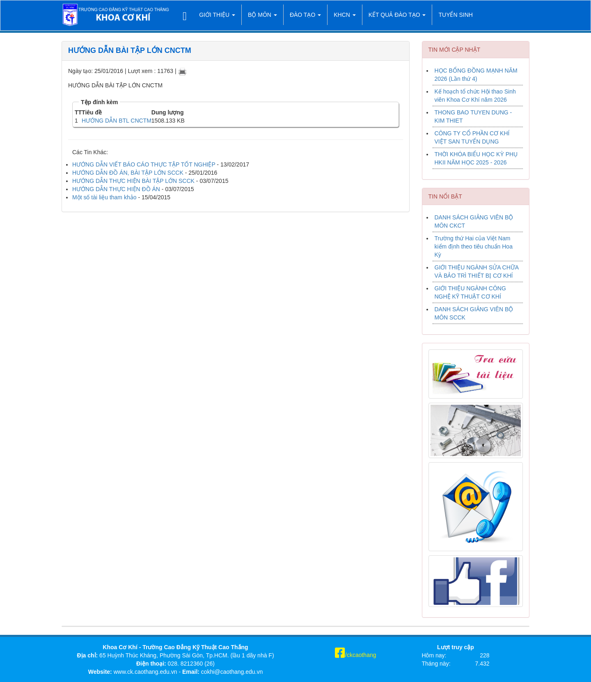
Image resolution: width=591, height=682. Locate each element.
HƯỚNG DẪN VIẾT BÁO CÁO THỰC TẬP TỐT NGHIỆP (143, 164)
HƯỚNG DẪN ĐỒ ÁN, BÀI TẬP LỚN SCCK (127, 172)
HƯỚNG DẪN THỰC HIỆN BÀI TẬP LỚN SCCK (133, 181)
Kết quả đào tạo (397, 14)
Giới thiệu (217, 14)
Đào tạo (305, 14)
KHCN (345, 14)
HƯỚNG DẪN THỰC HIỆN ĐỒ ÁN (117, 189)
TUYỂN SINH (455, 14)
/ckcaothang (355, 655)
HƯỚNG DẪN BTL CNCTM (116, 120)
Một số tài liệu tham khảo (104, 197)
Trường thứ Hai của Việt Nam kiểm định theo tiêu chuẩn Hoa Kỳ (474, 246)
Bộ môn (262, 14)
